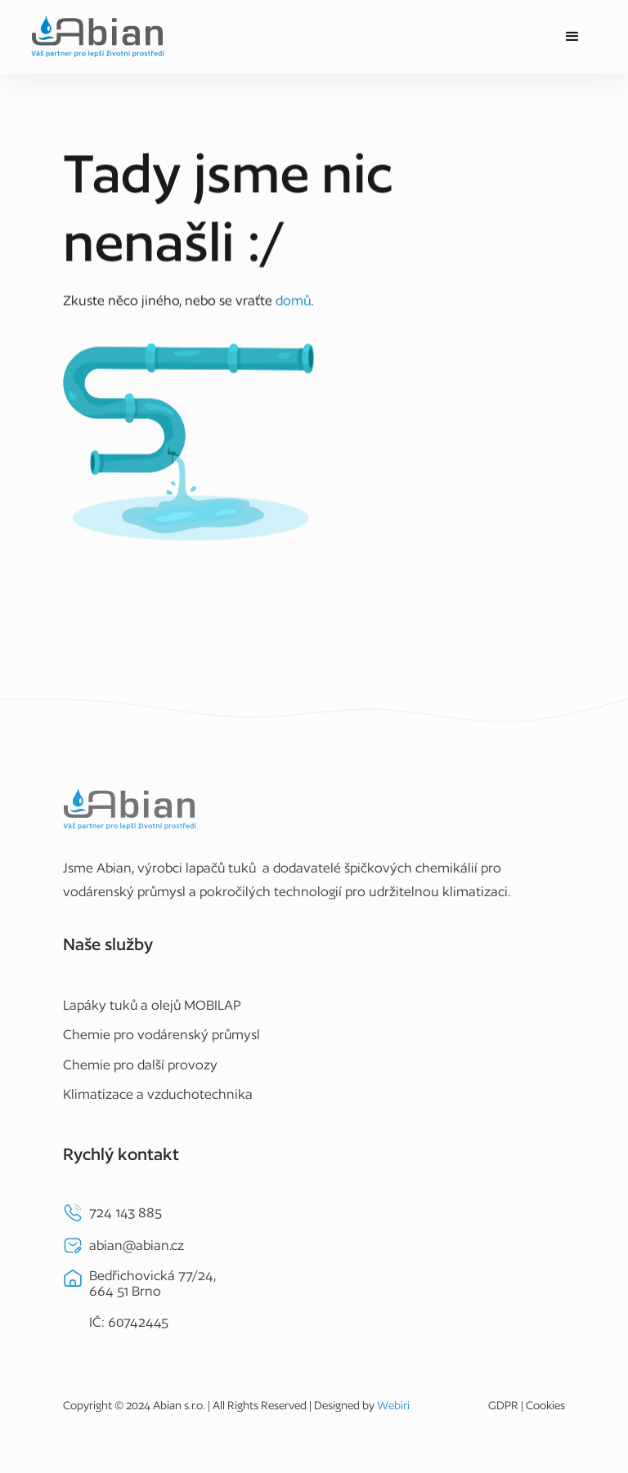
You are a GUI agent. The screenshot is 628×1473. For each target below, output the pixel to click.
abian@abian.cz (136, 1251)
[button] (572, 36)
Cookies (545, 1411)
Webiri (393, 1411)
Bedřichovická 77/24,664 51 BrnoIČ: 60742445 (152, 1305)
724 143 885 (125, 1218)
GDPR (503, 1411)
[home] (97, 37)
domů (293, 300)
